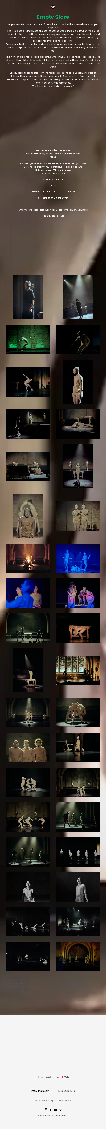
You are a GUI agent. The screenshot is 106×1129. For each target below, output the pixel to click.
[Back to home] (53, 7)
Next (53, 1041)
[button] (7, 7)
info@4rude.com (40, 1090)
